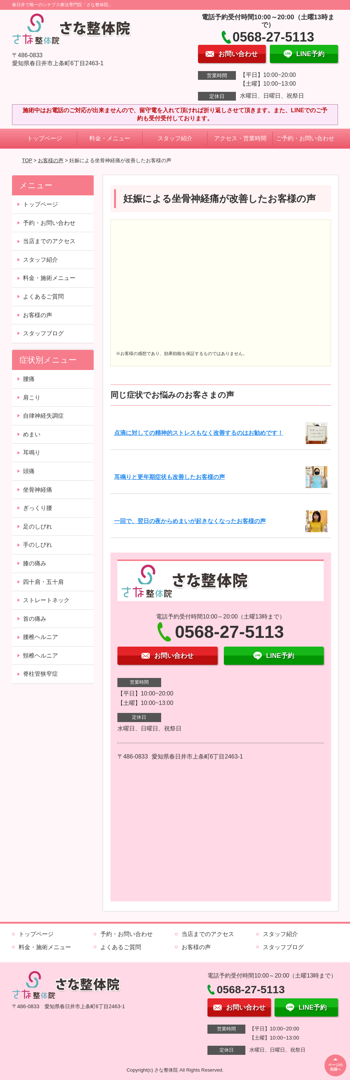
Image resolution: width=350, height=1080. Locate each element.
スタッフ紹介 (175, 138)
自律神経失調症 (43, 416)
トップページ (44, 138)
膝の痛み (34, 563)
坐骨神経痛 (37, 490)
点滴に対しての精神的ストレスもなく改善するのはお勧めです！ (198, 433)
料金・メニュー (109, 138)
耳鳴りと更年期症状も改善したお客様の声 (169, 477)
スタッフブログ (43, 333)
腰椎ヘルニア (40, 637)
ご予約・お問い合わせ (305, 138)
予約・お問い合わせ (49, 223)
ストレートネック (46, 600)
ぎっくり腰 (37, 508)
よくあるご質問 (43, 296)
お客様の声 (50, 160)
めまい (31, 434)
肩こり (31, 397)
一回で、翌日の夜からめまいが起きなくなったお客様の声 (190, 521)
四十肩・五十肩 (43, 582)
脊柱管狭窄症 (40, 674)
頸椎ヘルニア (40, 655)
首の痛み (34, 619)
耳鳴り (31, 452)
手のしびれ (37, 545)
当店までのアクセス (49, 241)
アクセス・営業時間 (240, 138)
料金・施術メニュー (49, 278)
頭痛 (29, 471)
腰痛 (29, 379)
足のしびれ (37, 526)
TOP (27, 160)
